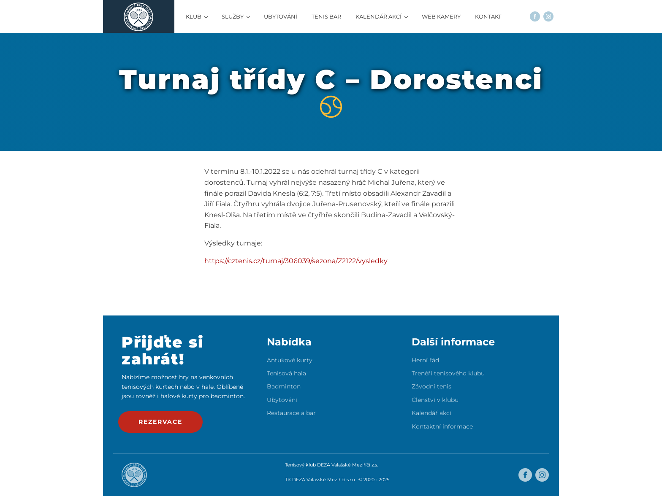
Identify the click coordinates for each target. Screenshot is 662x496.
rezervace (160, 422)
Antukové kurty (289, 360)
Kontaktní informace (442, 426)
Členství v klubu (435, 400)
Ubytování (282, 400)
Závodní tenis (431, 386)
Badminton (284, 386)
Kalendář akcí (431, 413)
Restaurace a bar (291, 413)
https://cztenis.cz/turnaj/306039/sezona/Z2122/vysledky (296, 261)
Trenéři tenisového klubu (448, 373)
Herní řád (425, 360)
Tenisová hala (286, 373)
